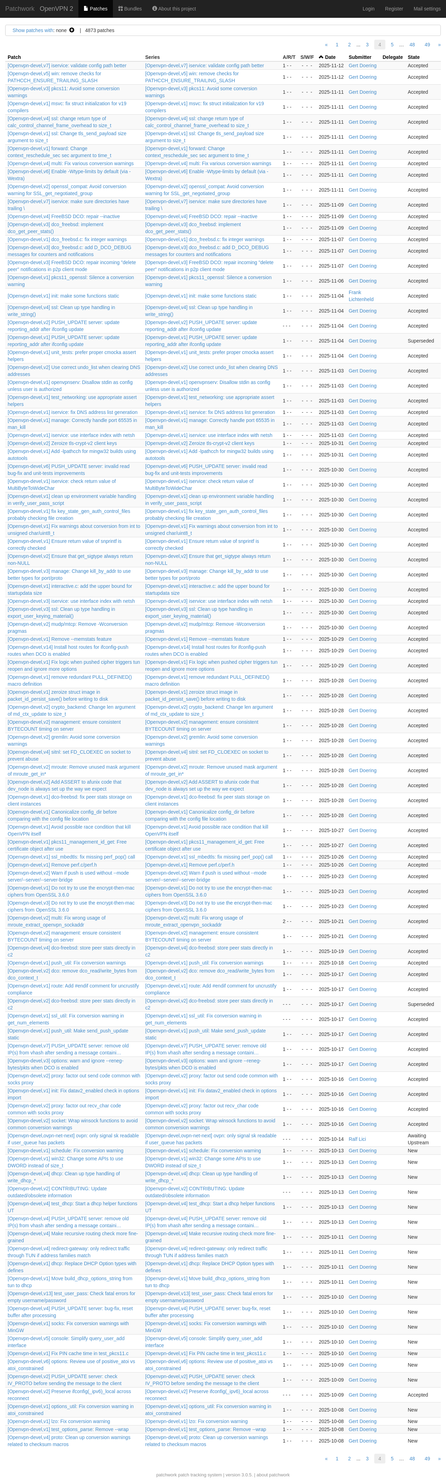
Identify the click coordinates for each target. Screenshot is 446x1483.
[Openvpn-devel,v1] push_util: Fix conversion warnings (67, 963)
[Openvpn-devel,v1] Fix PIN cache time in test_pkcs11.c (68, 1353)
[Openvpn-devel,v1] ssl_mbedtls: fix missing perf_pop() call (71, 857)
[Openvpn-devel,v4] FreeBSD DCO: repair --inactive (64, 216)
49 (427, 44)
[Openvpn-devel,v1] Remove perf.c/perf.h (52, 865)
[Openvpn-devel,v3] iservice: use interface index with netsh (71, 601)
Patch (14, 57)
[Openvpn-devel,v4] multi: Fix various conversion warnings (71, 163)
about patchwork (273, 1474)
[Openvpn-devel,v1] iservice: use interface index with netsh (71, 435)
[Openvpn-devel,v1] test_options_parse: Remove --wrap (68, 1429)
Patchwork (19, 8)
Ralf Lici (357, 1139)
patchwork (166, 1474)
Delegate (393, 57)
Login (369, 8)
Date (330, 57)
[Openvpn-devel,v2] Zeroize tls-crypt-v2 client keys (62, 443)
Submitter (360, 57)
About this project (174, 8)
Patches (95, 8)
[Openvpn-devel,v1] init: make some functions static (63, 296)
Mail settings (427, 8)
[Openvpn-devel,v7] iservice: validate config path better (67, 65)
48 (412, 44)
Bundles (130, 8)
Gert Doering (363, 65)
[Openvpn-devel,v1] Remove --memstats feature (60, 639)
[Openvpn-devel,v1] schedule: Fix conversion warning (65, 1150)
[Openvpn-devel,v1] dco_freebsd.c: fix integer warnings (67, 239)
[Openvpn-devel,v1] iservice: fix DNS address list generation (73, 412)
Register (394, 8)
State (414, 57)
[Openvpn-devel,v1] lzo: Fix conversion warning (59, 1421)
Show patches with (33, 30)
